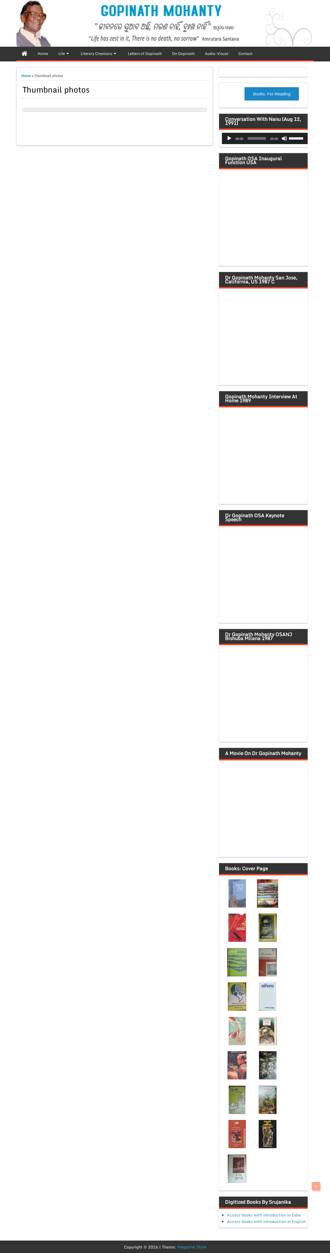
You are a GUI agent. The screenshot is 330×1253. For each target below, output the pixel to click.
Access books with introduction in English (266, 1221)
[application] (265, 138)
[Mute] (284, 138)
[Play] (229, 138)
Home (26, 75)
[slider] (257, 138)
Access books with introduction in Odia (264, 1215)
